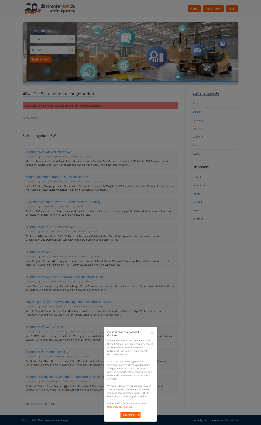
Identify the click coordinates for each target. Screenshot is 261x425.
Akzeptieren (131, 415)
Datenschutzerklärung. (120, 407)
